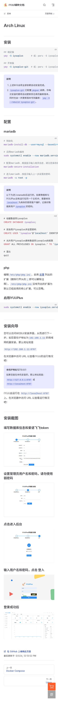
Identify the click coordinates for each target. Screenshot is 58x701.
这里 (41, 274)
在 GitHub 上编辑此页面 (17, 651)
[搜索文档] (44, 5)
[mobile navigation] (53, 5)
